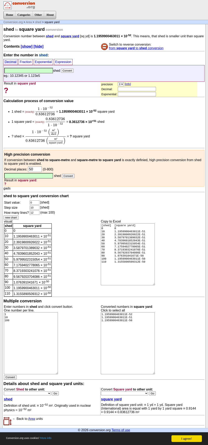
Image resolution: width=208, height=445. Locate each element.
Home (9, 14)
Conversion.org (13, 22)
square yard (70, 36)
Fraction (25, 62)
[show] (26, 46)
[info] (128, 84)
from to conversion (136, 48)
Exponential (43, 62)
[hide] (38, 46)
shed (38, 22)
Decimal (10, 62)
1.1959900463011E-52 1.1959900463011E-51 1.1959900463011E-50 (128, 343)
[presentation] (45, 111)
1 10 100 (31, 343)
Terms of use (121, 430)
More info (54, 439)
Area (29, 22)
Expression (63, 62)
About (50, 14)
